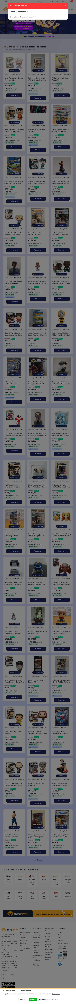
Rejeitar (22, 999)
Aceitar (33, 999)
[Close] (65, 5)
